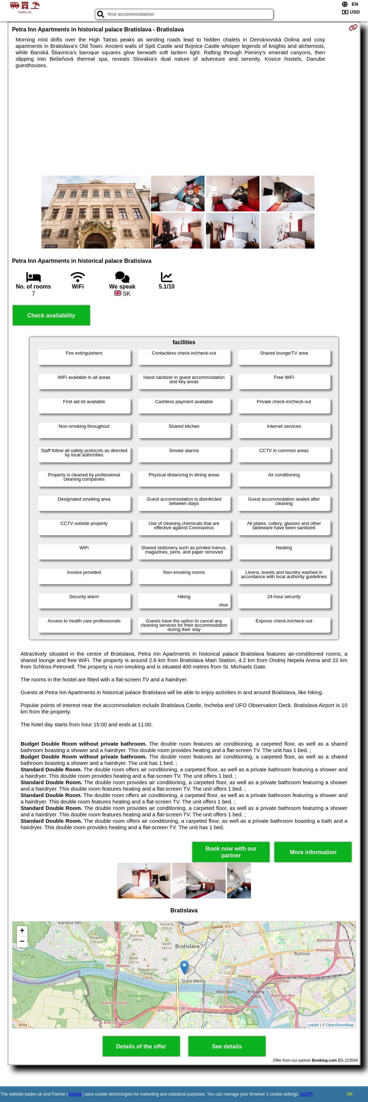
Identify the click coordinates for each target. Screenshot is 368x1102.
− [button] (22, 942)
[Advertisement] (184, 122)
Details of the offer (141, 1046)
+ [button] (22, 931)
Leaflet (313, 1025)
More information (313, 852)
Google (75, 1094)
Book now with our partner (231, 852)
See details (227, 1046)
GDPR (307, 1094)
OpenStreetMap (340, 1025)
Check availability (51, 315)
